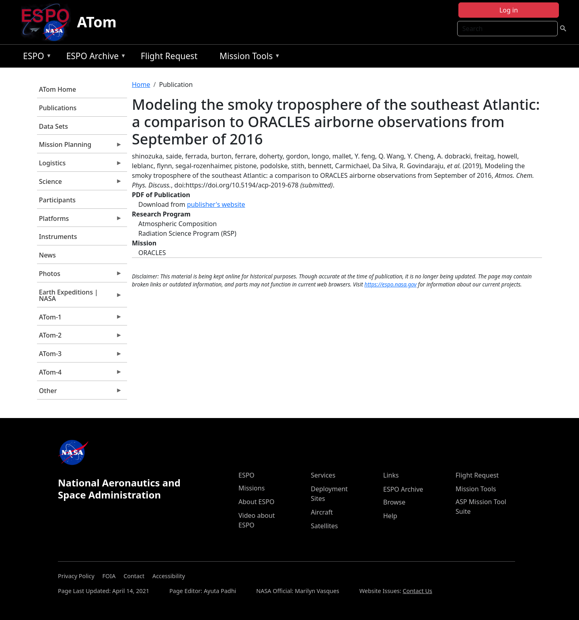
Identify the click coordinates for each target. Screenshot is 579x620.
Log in (508, 10)
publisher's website (216, 204)
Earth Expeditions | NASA (79, 297)
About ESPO (256, 501)
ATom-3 (79, 355)
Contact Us (417, 591)
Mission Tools (248, 57)
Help (390, 515)
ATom (97, 22)
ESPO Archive (94, 57)
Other (79, 392)
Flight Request (169, 56)
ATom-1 (79, 319)
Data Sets (53, 126)
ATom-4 (79, 374)
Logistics (79, 165)
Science (79, 183)
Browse (394, 502)
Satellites (324, 525)
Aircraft (322, 512)
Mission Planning (79, 146)
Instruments (58, 236)
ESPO (35, 57)
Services (323, 475)
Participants (57, 200)
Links (391, 475)
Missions (251, 488)
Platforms (79, 220)
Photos (79, 275)
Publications (57, 107)
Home (141, 84)
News (47, 255)
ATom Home (57, 89)
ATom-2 (79, 337)
